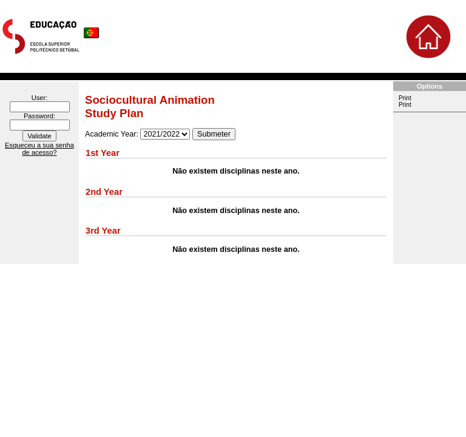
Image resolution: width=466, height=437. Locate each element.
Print (405, 98)
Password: (39, 116)
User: (40, 97)
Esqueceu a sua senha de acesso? (39, 148)
